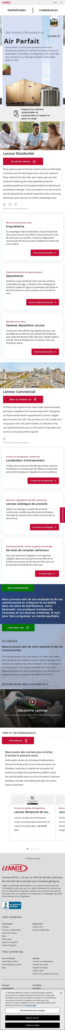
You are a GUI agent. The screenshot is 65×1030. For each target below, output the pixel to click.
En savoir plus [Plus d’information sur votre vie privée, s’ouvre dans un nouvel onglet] (30, 1005)
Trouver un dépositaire (11, 930)
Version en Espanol (10, 942)
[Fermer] (61, 993)
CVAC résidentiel (12, 917)
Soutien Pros (38, 927)
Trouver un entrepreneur (43, 961)
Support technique (40, 967)
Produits (5, 927)
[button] (62, 515)
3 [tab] (31, 848)
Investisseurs (7, 988)
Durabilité (37, 985)
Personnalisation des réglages (32, 1010)
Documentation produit (11, 964)
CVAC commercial (12, 951)
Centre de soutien (9, 933)
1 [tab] (27, 848)
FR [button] (55, 3)
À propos (6, 985)
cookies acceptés (32, 1025)
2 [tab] (29, 848)
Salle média (6, 939)
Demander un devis (10, 961)
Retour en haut (32, 858)
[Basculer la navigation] (61, 2)
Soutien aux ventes (40, 964)
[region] (32, 1009)
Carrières (37, 988)
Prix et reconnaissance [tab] (19, 732)
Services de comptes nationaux (45, 973)
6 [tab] (37, 848)
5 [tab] (35, 848)
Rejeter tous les (32, 1018)
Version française (9, 945)
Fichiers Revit (38, 970)
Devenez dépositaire (41, 930)
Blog (4, 936)
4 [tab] (33, 848)
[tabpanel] (32, 793)
